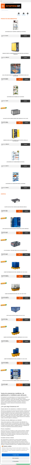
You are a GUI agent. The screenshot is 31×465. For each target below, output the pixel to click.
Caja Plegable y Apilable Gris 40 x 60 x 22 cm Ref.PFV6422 (15, 250)
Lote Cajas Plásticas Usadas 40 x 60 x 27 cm (15, 315)
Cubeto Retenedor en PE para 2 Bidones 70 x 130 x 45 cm (15, 358)
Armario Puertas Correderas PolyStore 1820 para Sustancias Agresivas (15, 54)
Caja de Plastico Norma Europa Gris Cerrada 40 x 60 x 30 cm (15, 118)
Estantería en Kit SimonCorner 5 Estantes (15, 161)
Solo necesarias (15, 458)
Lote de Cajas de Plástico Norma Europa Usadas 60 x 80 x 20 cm (15, 380)
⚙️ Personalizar (15, 461)
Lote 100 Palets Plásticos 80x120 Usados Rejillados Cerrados (15, 228)
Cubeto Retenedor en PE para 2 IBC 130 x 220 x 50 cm (15, 293)
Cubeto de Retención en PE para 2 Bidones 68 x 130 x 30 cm (15, 337)
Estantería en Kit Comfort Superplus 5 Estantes (15, 31)
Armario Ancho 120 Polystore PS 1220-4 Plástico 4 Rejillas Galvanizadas (15, 140)
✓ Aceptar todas (15, 454)
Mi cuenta (23, 14)
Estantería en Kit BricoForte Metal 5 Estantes (15, 183)
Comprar (25, 57)
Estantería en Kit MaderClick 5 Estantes (15, 96)
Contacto (18, 14)
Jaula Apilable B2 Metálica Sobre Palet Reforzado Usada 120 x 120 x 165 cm (15, 75)
